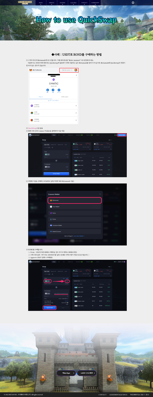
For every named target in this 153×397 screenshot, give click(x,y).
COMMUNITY (95, 2)
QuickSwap (32, 128)
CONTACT (84, 2)
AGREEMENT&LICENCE (118, 395)
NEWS (41, 2)
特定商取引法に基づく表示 (139, 395)
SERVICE (51, 2)
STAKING (62, 2)
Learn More (73, 2)
